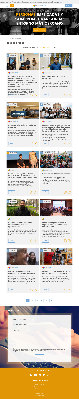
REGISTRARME (39, 30)
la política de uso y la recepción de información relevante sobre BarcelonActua (39, 350)
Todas (54, 47)
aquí (61, 2)
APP (12, 6)
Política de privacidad (39, 389)
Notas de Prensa (45, 47)
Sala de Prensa (39, 393)
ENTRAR (69, 6)
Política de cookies (40, 385)
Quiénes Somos (39, 395)
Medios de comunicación (30, 47)
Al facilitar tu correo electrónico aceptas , (39, 350)
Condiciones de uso (39, 387)
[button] (35, 94)
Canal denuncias (39, 391)
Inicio (8, 39)
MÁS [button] (11, 94)
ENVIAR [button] (39, 356)
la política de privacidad (45, 349)
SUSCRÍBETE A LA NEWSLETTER (40, 380)
